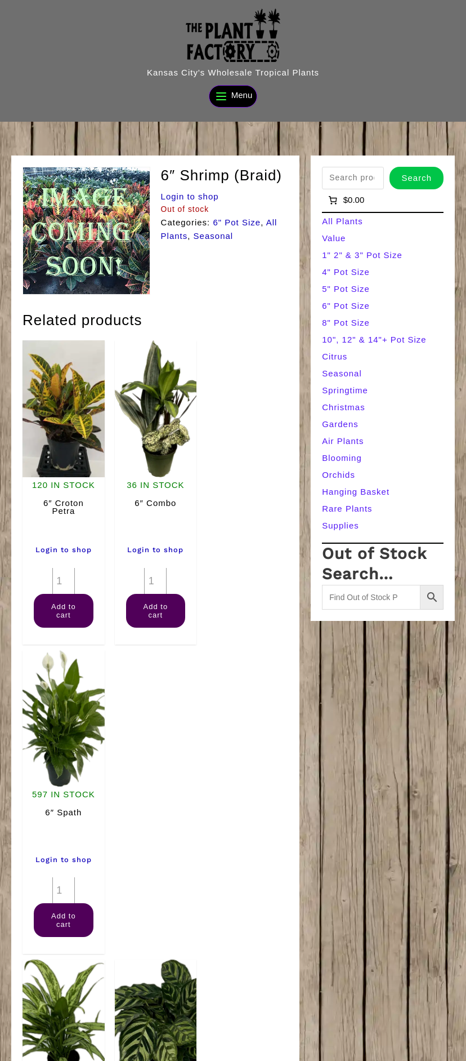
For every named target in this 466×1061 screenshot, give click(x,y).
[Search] (434, 1026)
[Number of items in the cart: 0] (345, 200)
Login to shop (190, 196)
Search (416, 178)
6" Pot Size (237, 222)
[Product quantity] (63, 580)
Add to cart (63, 610)
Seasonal (214, 236)
